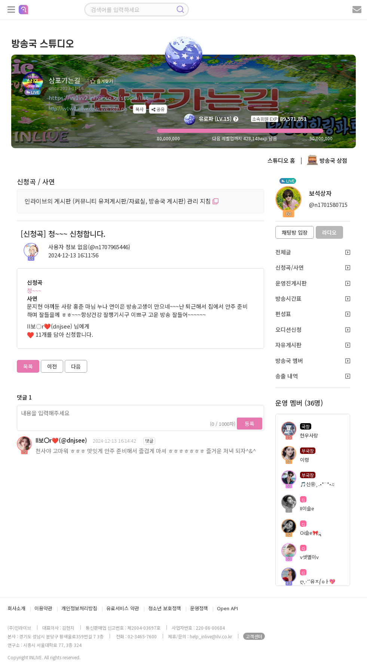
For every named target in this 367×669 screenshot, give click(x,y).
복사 (139, 109)
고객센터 (254, 636)
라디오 (329, 232)
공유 (158, 109)
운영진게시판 (312, 283)
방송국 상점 (327, 160)
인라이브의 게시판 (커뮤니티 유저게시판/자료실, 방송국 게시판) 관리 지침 (121, 200)
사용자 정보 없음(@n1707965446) (89, 247)
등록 (249, 423)
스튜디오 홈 (281, 160)
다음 (76, 366)
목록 (28, 366)
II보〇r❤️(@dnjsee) (61, 440)
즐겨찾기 (101, 81)
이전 (52, 366)
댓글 (149, 440)
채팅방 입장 (295, 232)
